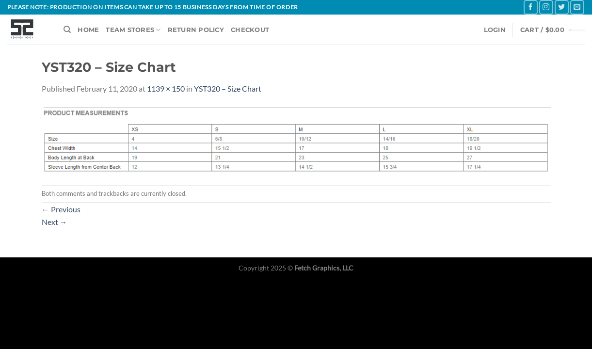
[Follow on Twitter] (562, 7)
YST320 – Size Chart (227, 88)
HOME (88, 29)
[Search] (67, 29)
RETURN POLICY (196, 29)
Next (54, 221)
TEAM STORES (133, 29)
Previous (61, 209)
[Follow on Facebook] (531, 7)
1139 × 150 (166, 88)
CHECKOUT (250, 29)
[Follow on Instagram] (546, 7)
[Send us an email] (577, 7)
